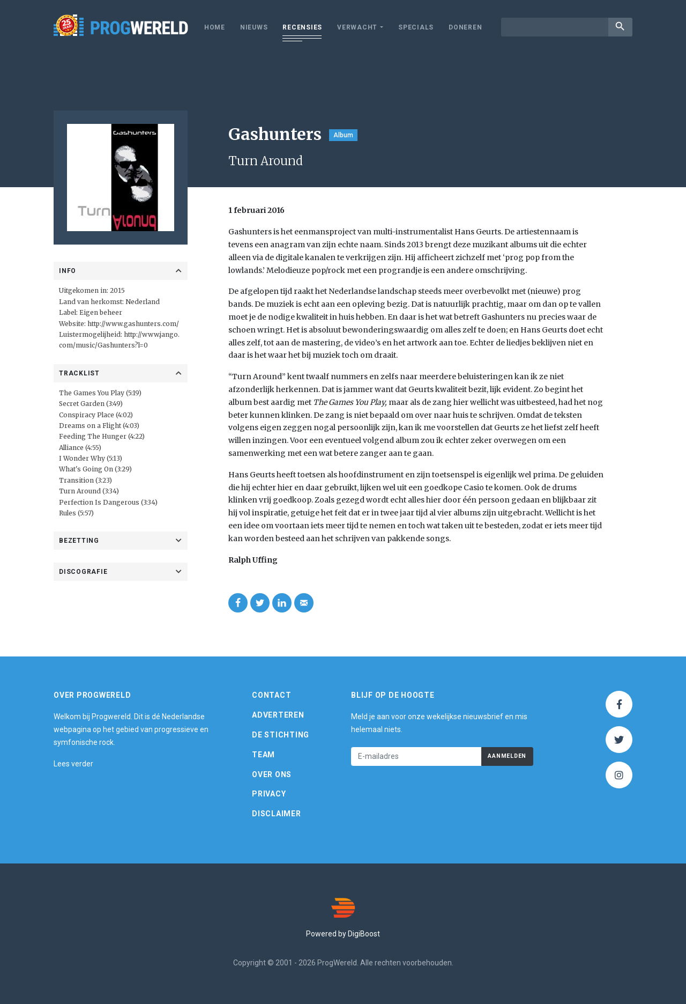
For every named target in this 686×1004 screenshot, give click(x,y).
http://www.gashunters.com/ (133, 324)
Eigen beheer (100, 312)
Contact (271, 695)
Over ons (272, 774)
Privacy (269, 793)
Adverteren (278, 715)
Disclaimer (276, 813)
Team (263, 754)
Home (214, 27)
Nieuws (254, 27)
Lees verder (73, 763)
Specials (416, 27)
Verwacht (357, 27)
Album (343, 135)
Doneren (465, 27)
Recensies (302, 27)
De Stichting (280, 734)
